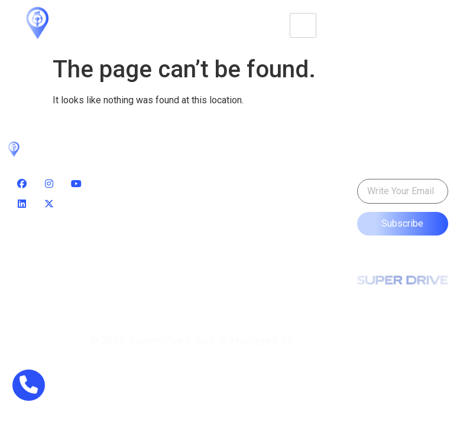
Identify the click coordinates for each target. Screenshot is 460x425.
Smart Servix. (333, 340)
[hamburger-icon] (303, 25)
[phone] (28, 385)
